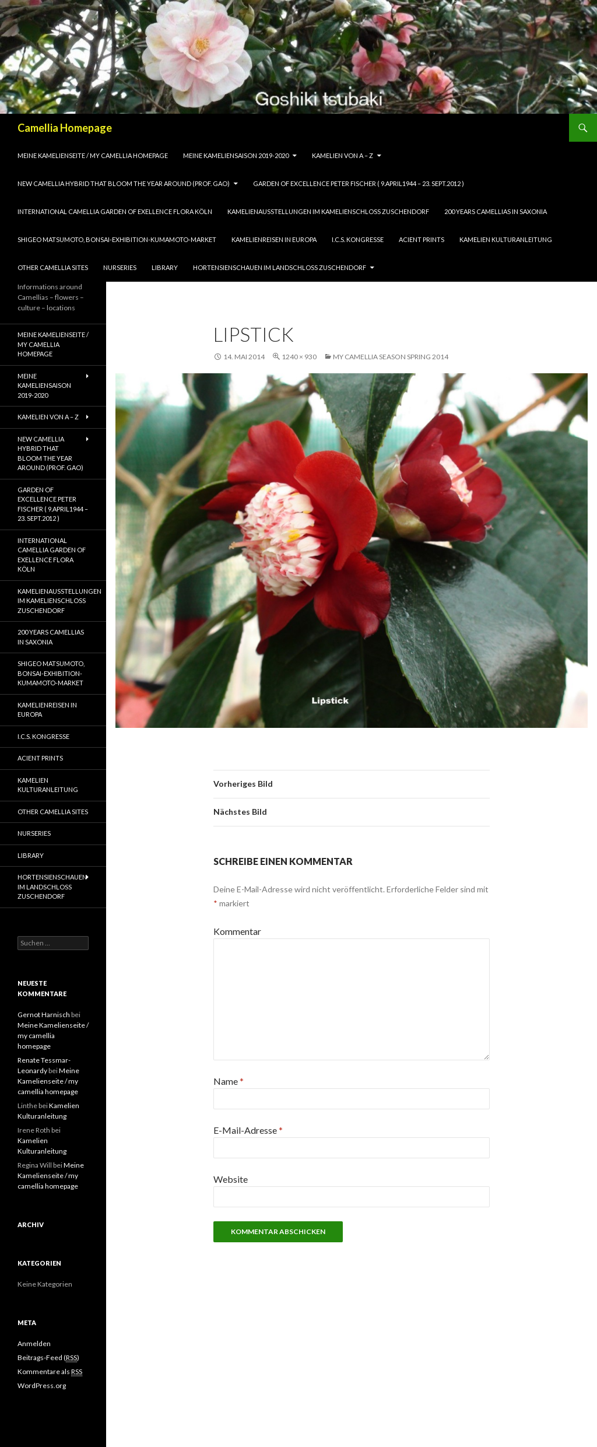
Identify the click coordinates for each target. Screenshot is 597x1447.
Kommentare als (49, 1371)
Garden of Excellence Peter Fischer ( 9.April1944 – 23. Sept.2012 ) (358, 183)
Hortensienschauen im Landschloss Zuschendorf (279, 267)
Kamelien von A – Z (342, 155)
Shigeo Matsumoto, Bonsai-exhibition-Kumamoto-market (116, 239)
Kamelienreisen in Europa (274, 239)
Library (165, 267)
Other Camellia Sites (52, 267)
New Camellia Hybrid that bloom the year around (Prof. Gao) (123, 183)
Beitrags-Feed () (48, 1357)
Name (228, 1081)
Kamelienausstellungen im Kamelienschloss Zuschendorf (328, 211)
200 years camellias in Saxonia (495, 211)
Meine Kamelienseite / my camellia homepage (92, 155)
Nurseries (119, 267)
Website (230, 1179)
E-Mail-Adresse (248, 1130)
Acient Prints (421, 239)
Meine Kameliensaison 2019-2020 (236, 155)
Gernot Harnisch (43, 1014)
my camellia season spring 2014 (390, 356)
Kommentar (237, 931)
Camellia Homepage (64, 127)
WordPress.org (41, 1385)
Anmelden (34, 1343)
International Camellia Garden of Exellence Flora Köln (114, 211)
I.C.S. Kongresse (358, 239)
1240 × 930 (299, 356)
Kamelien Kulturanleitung (505, 239)
